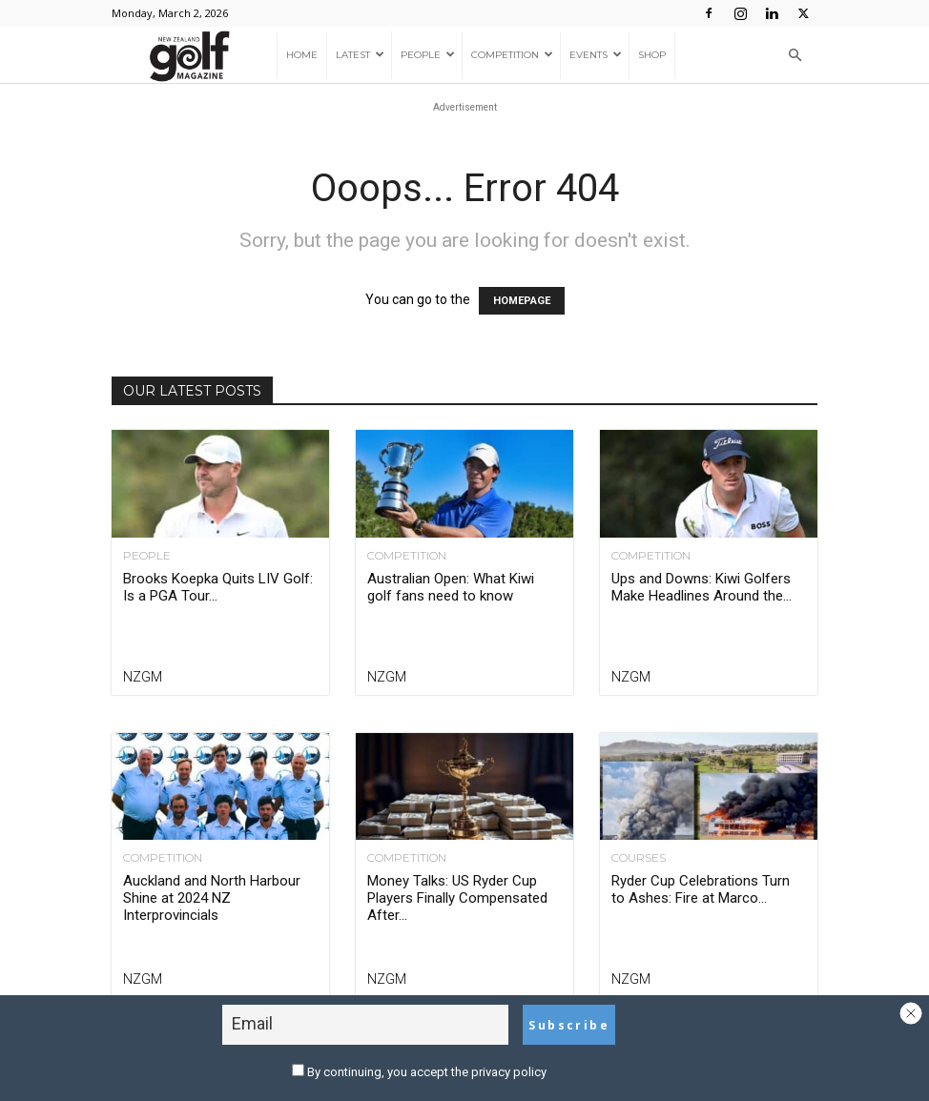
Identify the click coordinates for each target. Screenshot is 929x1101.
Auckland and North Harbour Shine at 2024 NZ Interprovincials (211, 898)
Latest (360, 55)
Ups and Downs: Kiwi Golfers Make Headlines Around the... (701, 587)
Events (595, 55)
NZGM (142, 676)
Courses (638, 858)
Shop (652, 55)
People (428, 55)
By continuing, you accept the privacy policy (419, 1072)
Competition (512, 55)
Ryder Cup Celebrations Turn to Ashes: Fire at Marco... (700, 889)
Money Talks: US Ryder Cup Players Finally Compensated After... (457, 898)
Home (302, 55)
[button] (794, 56)
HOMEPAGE (521, 301)
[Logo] (194, 56)
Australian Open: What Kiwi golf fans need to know (450, 587)
